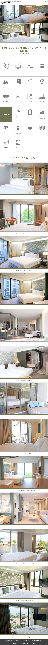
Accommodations (7, 1)
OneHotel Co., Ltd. (31, 643)
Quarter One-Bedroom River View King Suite (24, 490)
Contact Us (22, 1)
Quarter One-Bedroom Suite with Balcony (24, 453)
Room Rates (10, 1)
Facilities (12, 1)
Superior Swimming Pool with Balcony (24, 270)
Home (5, 1)
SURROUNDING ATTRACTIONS (16, 1)
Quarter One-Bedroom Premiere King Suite (24, 527)
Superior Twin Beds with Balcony (24, 380)
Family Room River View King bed (24, 637)
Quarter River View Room (24, 343)
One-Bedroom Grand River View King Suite (24, 563)
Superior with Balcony (24, 197)
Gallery (20, 1)
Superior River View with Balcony (24, 307)
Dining (18, 1)
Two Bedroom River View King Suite (24, 600)
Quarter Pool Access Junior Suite (24, 417)
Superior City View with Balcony (24, 233)
